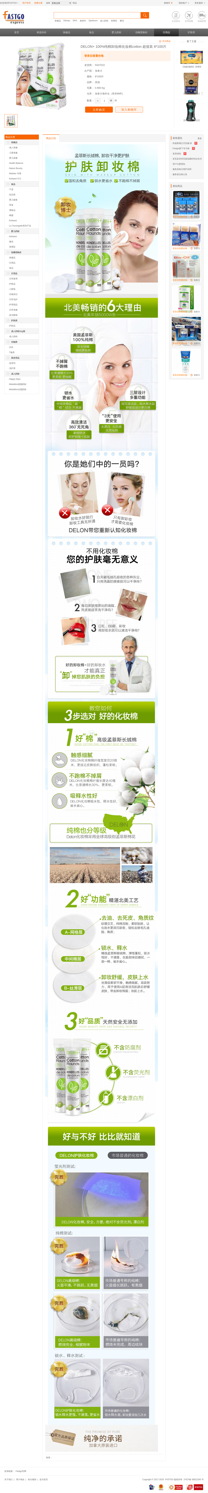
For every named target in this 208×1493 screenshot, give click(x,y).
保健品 (58, 21)
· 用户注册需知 (178, 164)
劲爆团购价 (141, 32)
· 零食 (10, 205)
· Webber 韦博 (14, 173)
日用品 (166, 32)
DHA (75, 20)
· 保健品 (11, 257)
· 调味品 (11, 210)
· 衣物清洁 (13, 294)
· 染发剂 (11, 363)
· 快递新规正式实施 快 (181, 143)
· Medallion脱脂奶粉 (17, 384)
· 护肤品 (11, 284)
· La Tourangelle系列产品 (19, 226)
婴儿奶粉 (116, 32)
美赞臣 (114, 21)
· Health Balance (15, 163)
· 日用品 (11, 263)
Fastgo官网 (21, 1471)
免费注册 (38, 3)
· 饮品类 (11, 194)
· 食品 (10, 268)
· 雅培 (10, 241)
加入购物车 (129, 109)
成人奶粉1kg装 (18, 331)
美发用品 (15, 358)
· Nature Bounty (15, 168)
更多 (200, 138)
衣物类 (14, 342)
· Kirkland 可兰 (14, 178)
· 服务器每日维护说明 (181, 169)
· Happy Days (14, 379)
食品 (91, 32)
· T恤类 (11, 352)
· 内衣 (10, 347)
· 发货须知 (176, 153)
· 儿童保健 (13, 153)
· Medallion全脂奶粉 (17, 389)
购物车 (168, 3)
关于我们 (8, 1479)
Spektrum (93, 20)
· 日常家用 (13, 278)
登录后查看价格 (94, 55)
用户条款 (20, 1479)
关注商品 (165, 41)
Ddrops (66, 20)
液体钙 (83, 21)
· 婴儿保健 (13, 158)
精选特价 (41, 32)
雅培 (122, 21)
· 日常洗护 (13, 299)
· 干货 (10, 189)
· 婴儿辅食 (13, 200)
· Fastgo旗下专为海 (180, 148)
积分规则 (32, 1479)
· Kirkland (12, 220)
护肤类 (191, 32)
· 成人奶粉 (13, 336)
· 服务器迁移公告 (179, 174)
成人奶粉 (104, 21)
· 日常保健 (13, 310)
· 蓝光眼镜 (13, 315)
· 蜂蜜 (10, 215)
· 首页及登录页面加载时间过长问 (186, 159)
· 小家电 (11, 289)
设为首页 (44, 1479)
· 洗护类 (11, 368)
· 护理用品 (13, 304)
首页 (16, 32)
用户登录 (26, 3)
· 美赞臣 (11, 247)
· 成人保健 (13, 147)
